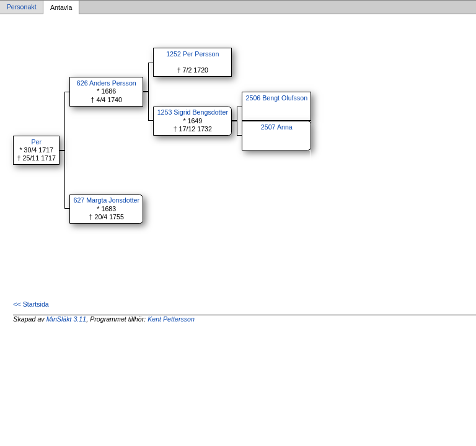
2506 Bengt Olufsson (277, 98)
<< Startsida (30, 304)
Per (36, 142)
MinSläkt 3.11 (66, 319)
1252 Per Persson (192, 54)
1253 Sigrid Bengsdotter (192, 112)
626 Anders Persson (106, 83)
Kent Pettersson (171, 319)
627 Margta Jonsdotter (106, 200)
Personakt (22, 7)
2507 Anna (277, 127)
